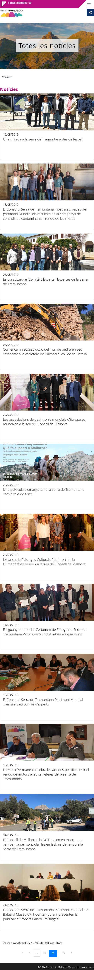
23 (45, 952)
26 (64, 952)
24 (54, 952)
